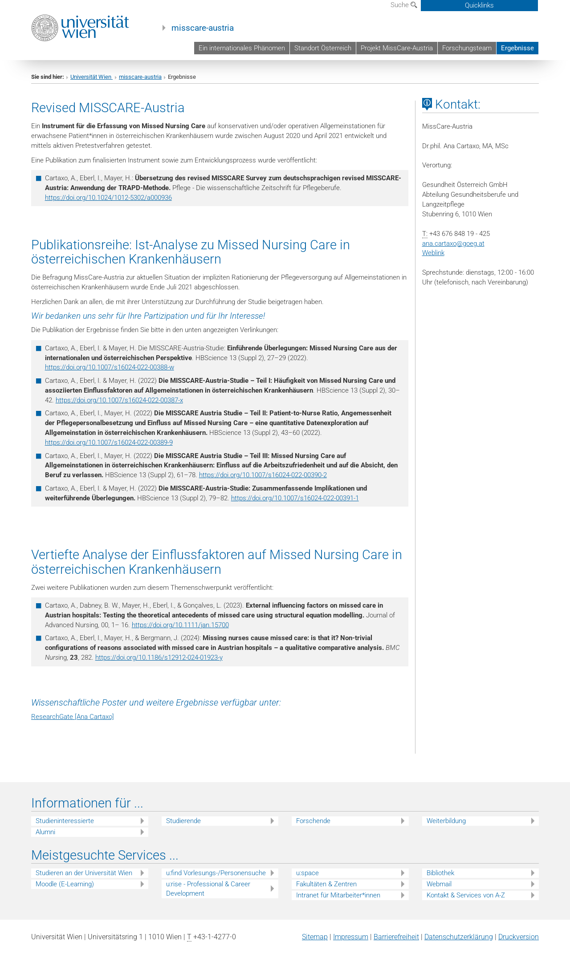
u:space (307, 873)
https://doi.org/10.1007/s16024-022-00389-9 (109, 442)
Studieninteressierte (65, 821)
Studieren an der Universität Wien (84, 873)
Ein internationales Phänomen (242, 48)
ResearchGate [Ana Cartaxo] (72, 717)
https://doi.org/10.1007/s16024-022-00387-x (119, 400)
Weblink (433, 253)
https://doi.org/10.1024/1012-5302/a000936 (108, 198)
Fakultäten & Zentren (326, 884)
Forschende (313, 821)
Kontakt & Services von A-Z (466, 895)
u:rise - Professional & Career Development (208, 888)
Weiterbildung (446, 821)
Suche (404, 5)
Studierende (183, 821)
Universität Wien (91, 76)
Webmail (439, 884)
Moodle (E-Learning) (65, 884)
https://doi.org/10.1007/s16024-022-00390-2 (263, 475)
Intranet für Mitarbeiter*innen (338, 895)
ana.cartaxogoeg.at (453, 243)
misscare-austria (202, 28)
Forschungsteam (467, 48)
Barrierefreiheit (396, 937)
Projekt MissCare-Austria (397, 48)
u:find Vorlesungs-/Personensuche (216, 873)
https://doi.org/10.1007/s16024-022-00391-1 (295, 498)
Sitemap (315, 937)
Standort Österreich (322, 48)
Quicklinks (479, 5)
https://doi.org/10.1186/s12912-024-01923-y (159, 657)
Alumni (45, 832)
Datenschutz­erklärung (458, 937)
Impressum (350, 937)
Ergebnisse (517, 48)
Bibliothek (440, 873)
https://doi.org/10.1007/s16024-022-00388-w (109, 367)
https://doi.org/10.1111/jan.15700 (180, 625)
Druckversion (518, 937)
